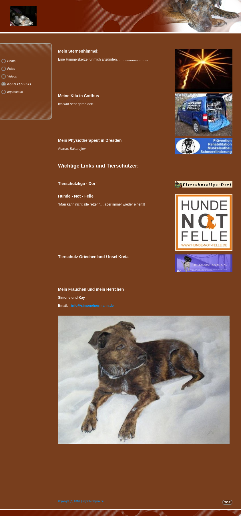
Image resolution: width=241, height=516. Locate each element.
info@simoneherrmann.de (92, 306)
